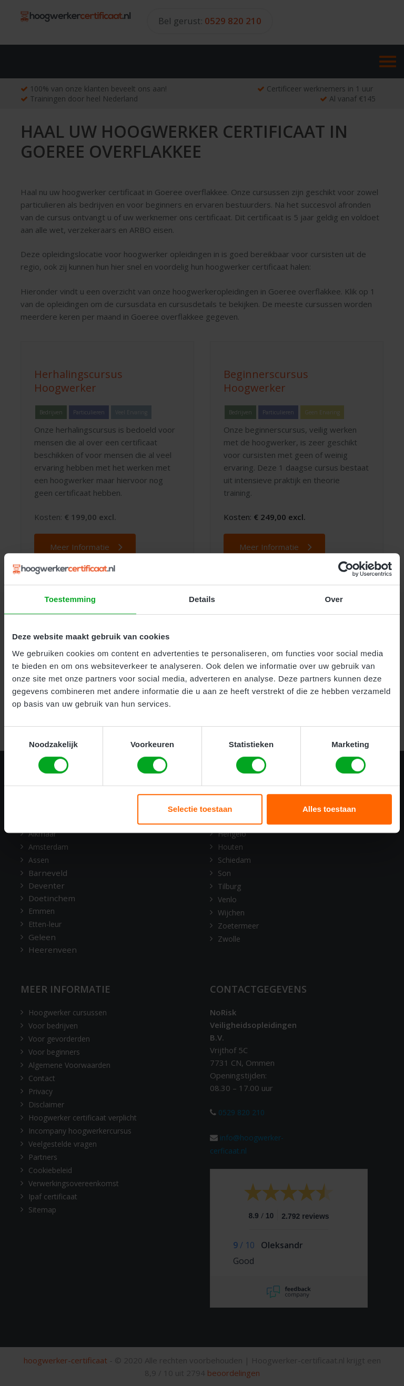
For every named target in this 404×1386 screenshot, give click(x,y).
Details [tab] (202, 599)
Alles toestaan (329, 808)
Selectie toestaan (200, 808)
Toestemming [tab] (70, 599)
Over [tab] (334, 599)
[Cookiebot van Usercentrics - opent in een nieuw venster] (346, 569)
